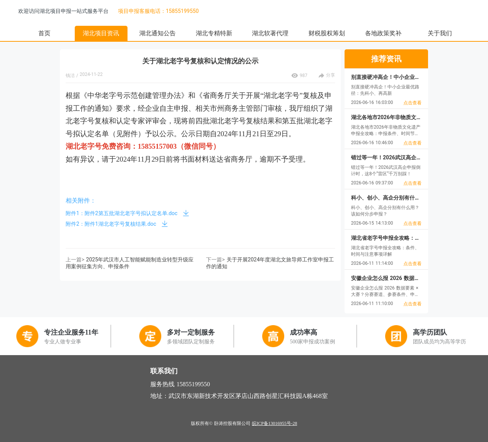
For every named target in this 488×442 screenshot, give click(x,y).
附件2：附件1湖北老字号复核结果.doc (111, 224)
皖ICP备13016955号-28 (274, 423)
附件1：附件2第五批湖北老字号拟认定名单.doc (122, 213)
